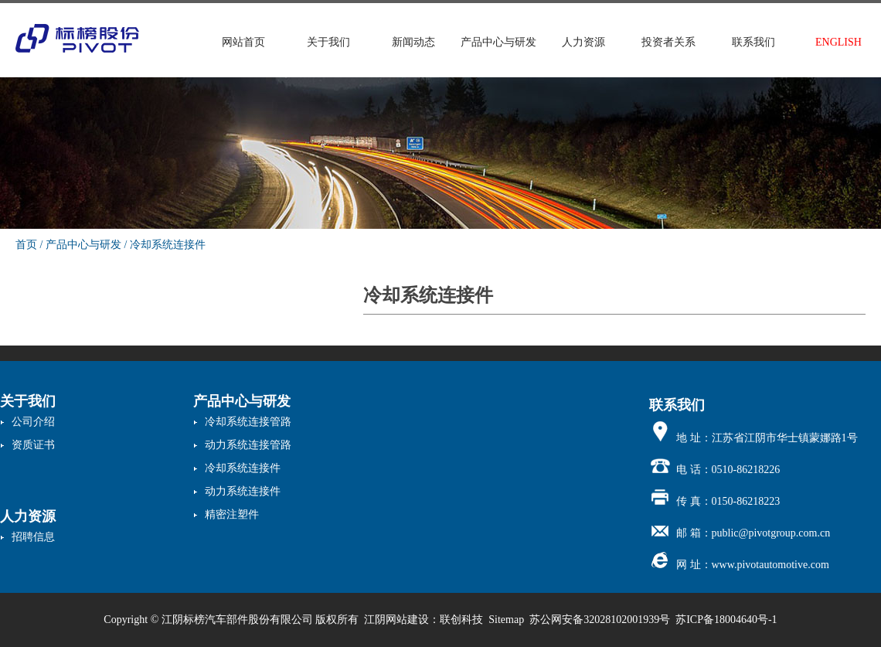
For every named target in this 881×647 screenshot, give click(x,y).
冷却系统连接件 (168, 244)
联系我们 (753, 42)
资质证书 (33, 445)
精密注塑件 (232, 514)
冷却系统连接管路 (248, 421)
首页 (26, 244)
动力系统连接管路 (248, 445)
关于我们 (328, 42)
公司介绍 (33, 421)
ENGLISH (838, 42)
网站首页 (243, 42)
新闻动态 (413, 42)
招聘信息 (33, 537)
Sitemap (506, 619)
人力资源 (583, 42)
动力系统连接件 (243, 491)
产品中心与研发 (498, 42)
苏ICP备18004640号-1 (726, 619)
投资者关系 (668, 42)
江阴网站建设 (396, 619)
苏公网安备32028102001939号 (599, 619)
